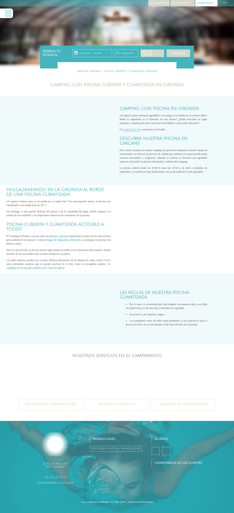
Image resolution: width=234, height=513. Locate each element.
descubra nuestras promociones (116, 448)
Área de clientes (147, 53)
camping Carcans (132, 129)
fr (225, 2)
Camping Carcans (89, 71)
